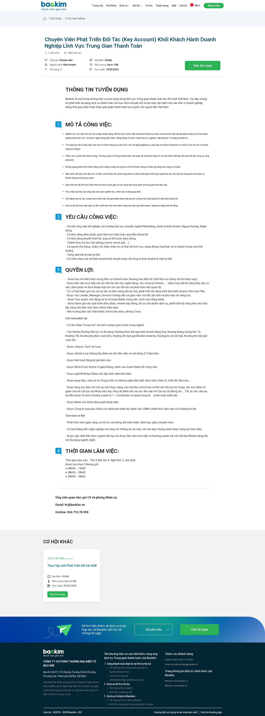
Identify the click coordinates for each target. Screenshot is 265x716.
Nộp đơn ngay (202, 65)
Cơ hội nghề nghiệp (75, 18)
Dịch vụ (123, 5)
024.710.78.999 (185, 660)
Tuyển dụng (162, 5)
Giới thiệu (111, 5)
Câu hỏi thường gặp (211, 712)
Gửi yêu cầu (153, 629)
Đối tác (136, 5)
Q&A (174, 5)
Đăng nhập (214, 5)
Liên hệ (183, 5)
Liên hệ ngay (199, 629)
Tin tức (149, 5)
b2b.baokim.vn (180, 686)
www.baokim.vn (180, 681)
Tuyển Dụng (55, 18)
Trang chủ (97, 5)
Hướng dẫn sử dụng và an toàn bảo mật (175, 712)
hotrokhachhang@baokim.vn (184, 664)
